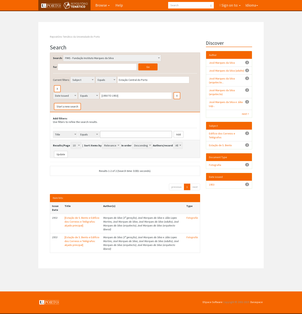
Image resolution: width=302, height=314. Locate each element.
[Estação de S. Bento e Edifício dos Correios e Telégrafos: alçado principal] (82, 221)
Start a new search (67, 106)
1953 (211, 184)
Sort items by (93, 145)
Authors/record (163, 145)
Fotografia (192, 217)
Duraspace (256, 302)
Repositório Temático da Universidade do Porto (75, 36)
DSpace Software (212, 302)
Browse (102, 5)
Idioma (251, 5)
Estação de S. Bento (220, 145)
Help (119, 5)
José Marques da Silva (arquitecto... (222, 80)
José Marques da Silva (222, 62)
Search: (57, 58)
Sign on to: (231, 5)
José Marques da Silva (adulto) (226, 70)
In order (126, 145)
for (55, 67)
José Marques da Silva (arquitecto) (222, 92)
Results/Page (61, 145)
